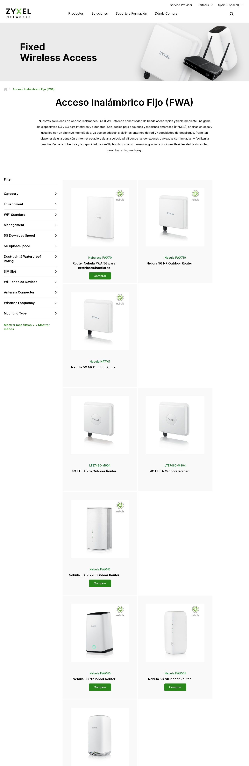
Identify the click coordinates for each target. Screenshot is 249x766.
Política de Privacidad (194, 761)
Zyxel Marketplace (145, 699)
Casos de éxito (202, 741)
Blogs (137, 741)
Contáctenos (124, 670)
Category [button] (11, 194)
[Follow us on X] (39, 742)
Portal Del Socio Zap (205, 699)
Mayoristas (140, 706)
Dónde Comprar (167, 14)
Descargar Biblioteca (87, 712)
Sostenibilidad (201, 734)
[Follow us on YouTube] (19, 742)
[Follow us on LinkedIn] (29, 742)
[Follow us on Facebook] (9, 742)
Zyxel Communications (206, 747)
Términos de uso (163, 761)
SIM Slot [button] (10, 272)
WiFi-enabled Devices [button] (20, 282)
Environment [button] (13, 204)
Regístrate (51, 719)
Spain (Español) (228, 5)
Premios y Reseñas (145, 728)
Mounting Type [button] (15, 314)
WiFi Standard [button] (14, 215)
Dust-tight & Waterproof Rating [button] (22, 259)
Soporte (80, 699)
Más (154, 596)
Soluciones (99, 14)
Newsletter (140, 734)
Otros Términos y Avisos (89, 725)
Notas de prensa (143, 721)
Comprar (93, 274)
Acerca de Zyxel (202, 728)
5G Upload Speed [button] (17, 246)
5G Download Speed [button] (19, 236)
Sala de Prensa (145, 715)
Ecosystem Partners (204, 712)
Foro (78, 706)
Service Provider (181, 5)
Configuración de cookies (230, 761)
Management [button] (14, 226)
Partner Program (202, 706)
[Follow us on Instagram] (48, 742)
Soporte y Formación (131, 14)
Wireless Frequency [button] (19, 303)
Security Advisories (86, 718)
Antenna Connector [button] (19, 293)
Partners (203, 5)
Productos (76, 14)
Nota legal (140, 761)
